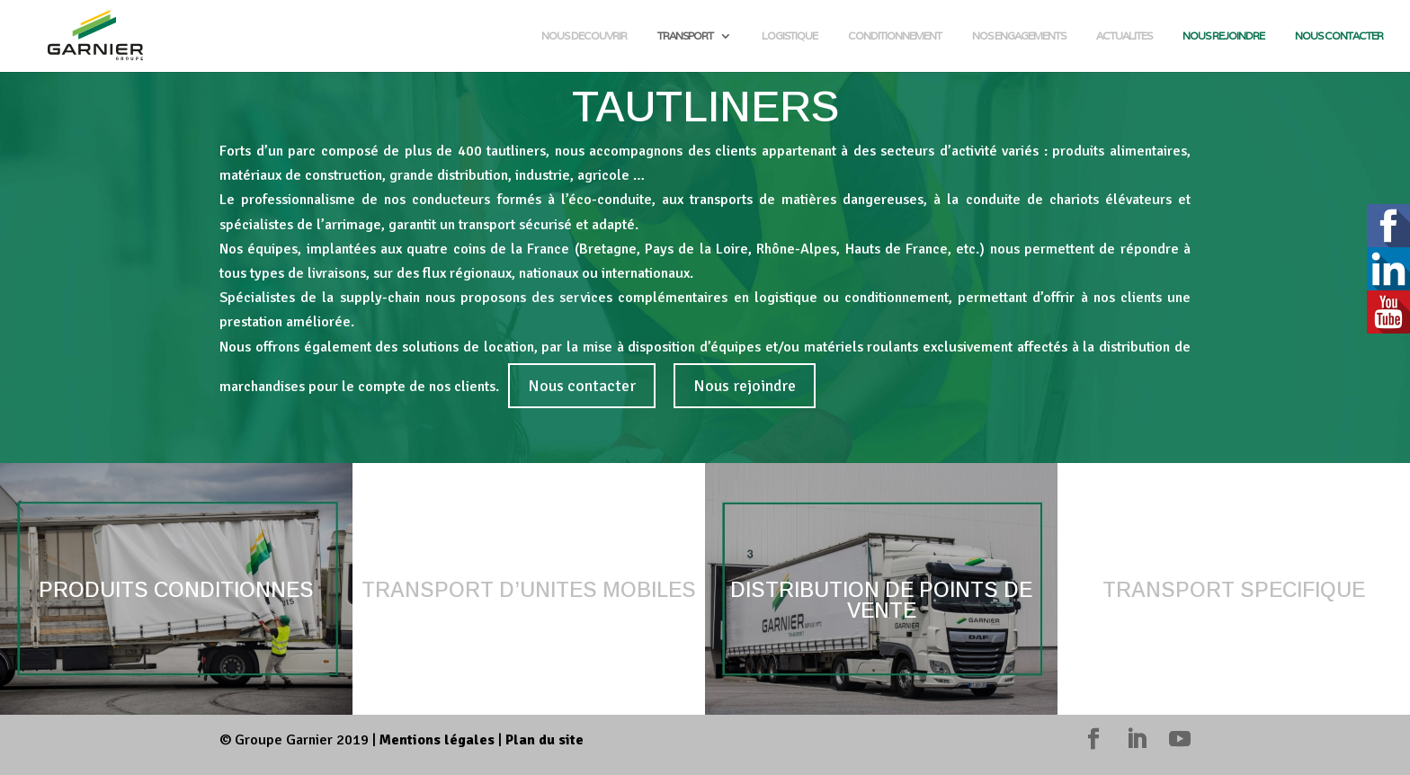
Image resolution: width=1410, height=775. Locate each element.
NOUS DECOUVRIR (584, 36)
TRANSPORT (685, 36)
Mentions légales (437, 740)
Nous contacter (582, 386)
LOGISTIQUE (789, 36)
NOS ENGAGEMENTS (1019, 36)
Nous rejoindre (744, 386)
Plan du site (544, 740)
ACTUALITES (1124, 36)
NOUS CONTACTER (1339, 36)
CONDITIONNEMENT (894, 36)
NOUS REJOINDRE (1223, 36)
